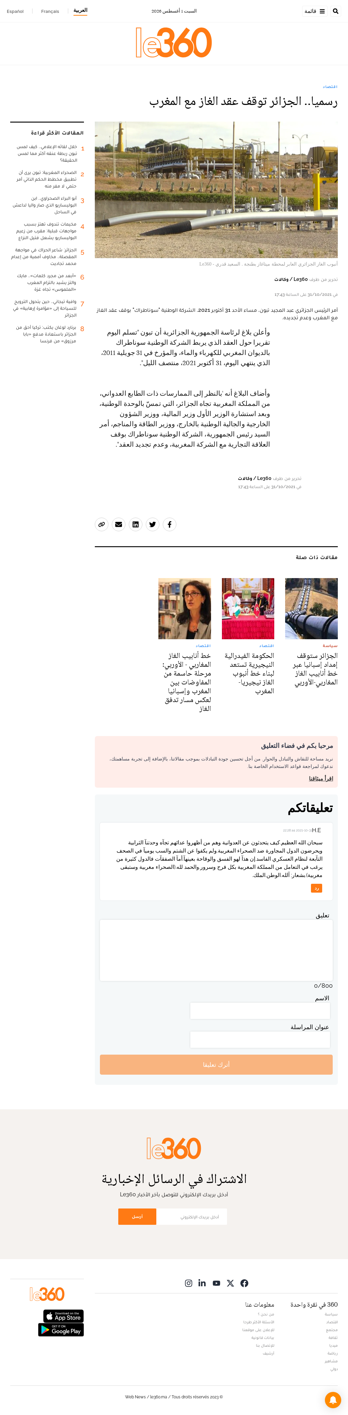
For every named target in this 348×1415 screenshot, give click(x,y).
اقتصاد (330, 86)
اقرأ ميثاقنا (321, 778)
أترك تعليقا (216, 1064)
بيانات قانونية (262, 1337)
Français (50, 11)
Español (15, 11)
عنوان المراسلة (310, 1027)
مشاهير (331, 1361)
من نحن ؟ (266, 1314)
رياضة (333, 1353)
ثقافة (333, 1337)
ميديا (333, 1345)
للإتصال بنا (265, 1345)
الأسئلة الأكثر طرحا (258, 1322)
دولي (334, 1368)
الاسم (322, 998)
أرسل (137, 1216)
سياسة (331, 1314)
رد (317, 888)
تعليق (322, 915)
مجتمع (332, 1329)
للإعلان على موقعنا (258, 1329)
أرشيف (268, 1353)
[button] (333, 1400)
